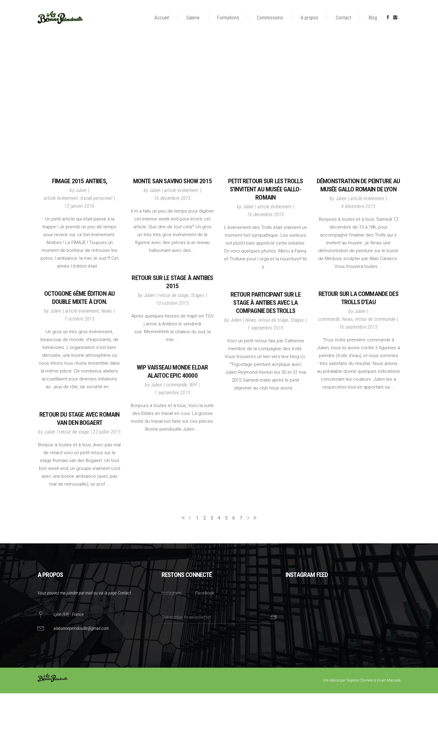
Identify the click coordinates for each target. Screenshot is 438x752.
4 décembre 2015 (358, 206)
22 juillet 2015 (107, 432)
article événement (61, 198)
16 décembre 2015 (172, 198)
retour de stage (173, 295)
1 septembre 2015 (265, 328)
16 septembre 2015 (358, 327)
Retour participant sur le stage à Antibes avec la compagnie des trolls (265, 302)
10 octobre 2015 (172, 303)
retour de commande (375, 319)
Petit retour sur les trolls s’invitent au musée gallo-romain (265, 189)
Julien (81, 190)
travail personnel (96, 198)
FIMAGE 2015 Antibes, (79, 181)
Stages (197, 295)
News (106, 311)
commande (329, 319)
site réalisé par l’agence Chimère (348, 680)
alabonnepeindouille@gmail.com (81, 628)
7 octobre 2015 (79, 319)
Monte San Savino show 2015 (172, 181)
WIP (193, 385)
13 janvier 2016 (79, 206)
